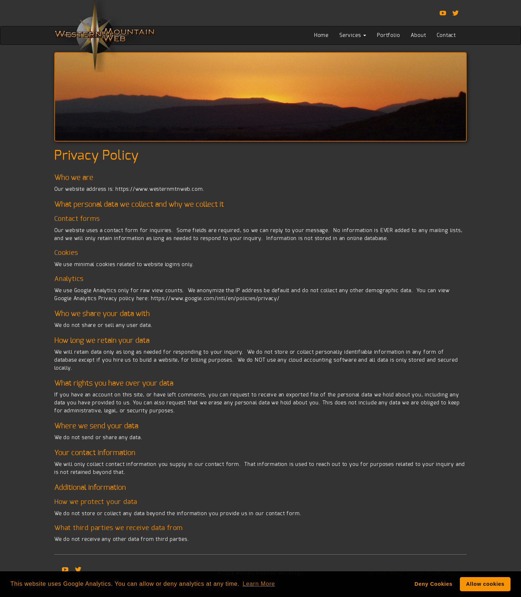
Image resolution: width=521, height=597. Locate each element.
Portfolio (388, 35)
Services (352, 35)
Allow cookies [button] (485, 584)
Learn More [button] (258, 584)
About (418, 35)
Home (321, 35)
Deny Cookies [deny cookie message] (434, 584)
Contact (446, 35)
